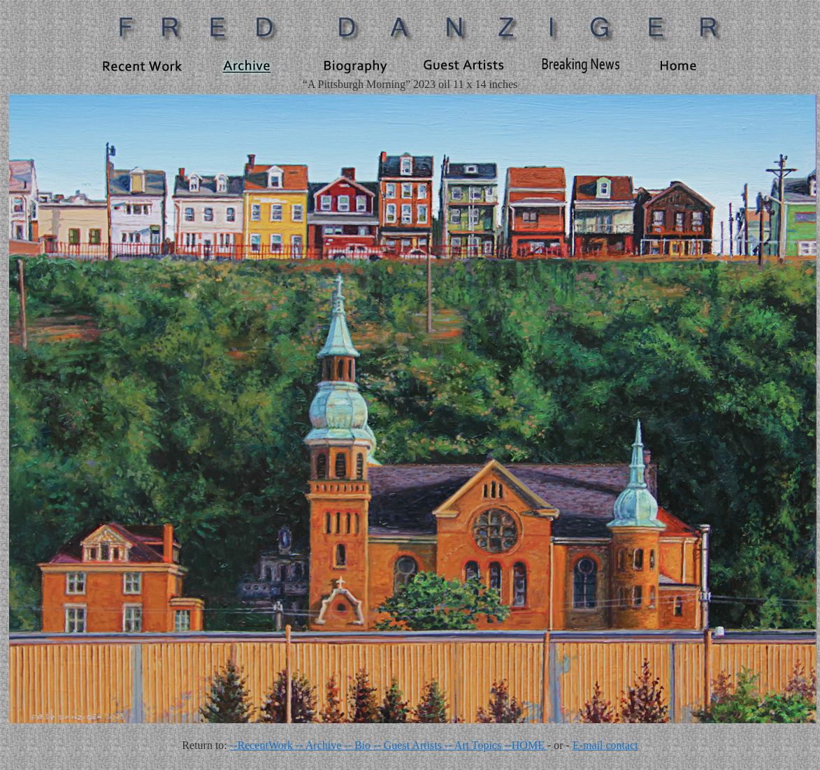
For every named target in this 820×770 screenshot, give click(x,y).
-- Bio (358, 745)
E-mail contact (605, 745)
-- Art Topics (474, 745)
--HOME (525, 745)
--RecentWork (263, 745)
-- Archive (320, 745)
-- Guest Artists (409, 745)
